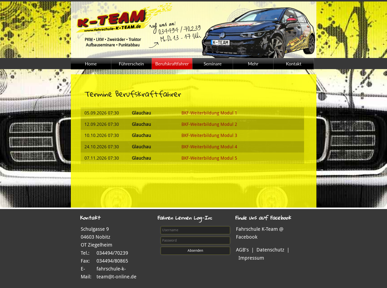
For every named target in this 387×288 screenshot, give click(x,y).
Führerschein (131, 63)
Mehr (253, 63)
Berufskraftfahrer (172, 63)
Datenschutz (270, 250)
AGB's (242, 250)
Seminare (213, 63)
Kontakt (293, 63)
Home (91, 63)
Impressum (251, 258)
